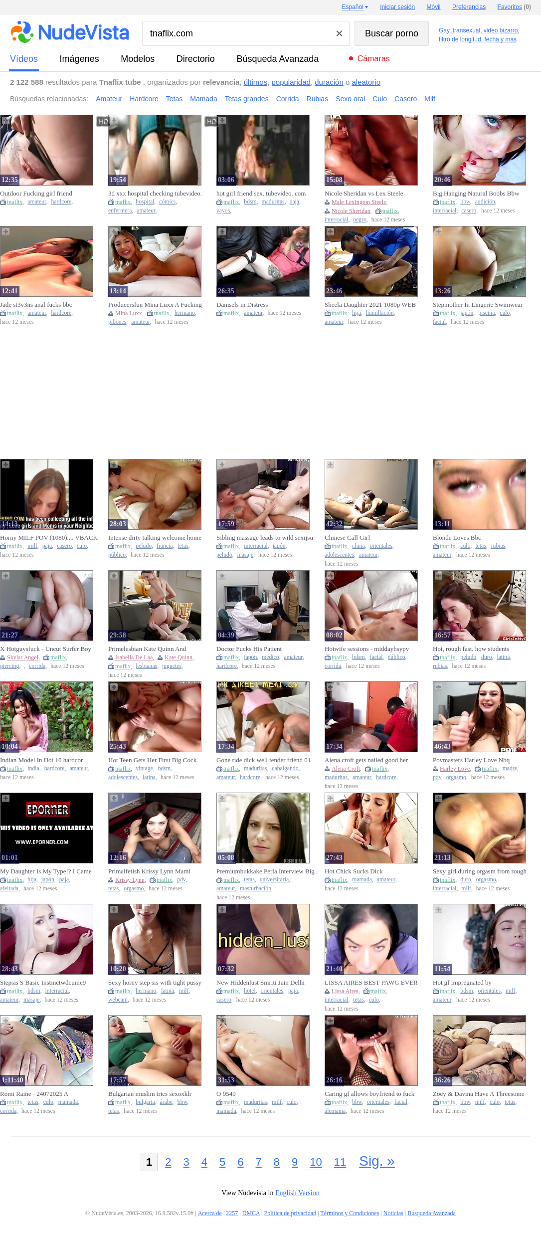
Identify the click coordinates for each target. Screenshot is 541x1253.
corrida (37, 666)
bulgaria (145, 1102)
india (33, 768)
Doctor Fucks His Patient (249, 648)
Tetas (174, 99)
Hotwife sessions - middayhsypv (367, 648)
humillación (380, 313)
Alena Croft (346, 768)
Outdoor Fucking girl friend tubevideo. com (36, 194)
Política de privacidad (290, 1213)
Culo (379, 99)
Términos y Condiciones (349, 1213)
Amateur (109, 99)
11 (340, 1162)
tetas (183, 546)
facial (439, 322)
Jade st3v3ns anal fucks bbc (36, 304)
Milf (429, 99)
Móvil (434, 6)
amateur (36, 202)
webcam (118, 1000)
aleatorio (366, 82)
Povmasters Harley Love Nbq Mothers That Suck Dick (471, 760)
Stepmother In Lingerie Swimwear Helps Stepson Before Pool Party (478, 305)
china (358, 546)
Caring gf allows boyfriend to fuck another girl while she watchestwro (370, 1094)
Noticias (393, 1213)
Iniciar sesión (397, 6)
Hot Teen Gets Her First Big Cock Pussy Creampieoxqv (152, 760)
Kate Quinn (178, 657)
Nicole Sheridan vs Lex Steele (364, 193)
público (117, 555)
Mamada (203, 99)
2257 (232, 1213)
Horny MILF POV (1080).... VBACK (49, 537)
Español (352, 6)
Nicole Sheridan (351, 211)
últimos (256, 82)
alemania (335, 1111)
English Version (297, 1193)
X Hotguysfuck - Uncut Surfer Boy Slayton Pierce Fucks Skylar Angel (45, 649)
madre (510, 768)
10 (316, 1162)
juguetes (171, 666)
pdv (437, 777)
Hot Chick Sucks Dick (354, 871)
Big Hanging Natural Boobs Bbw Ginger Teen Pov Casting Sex (476, 194)
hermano (185, 313)
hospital (145, 202)
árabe (166, 1102)
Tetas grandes (247, 99)
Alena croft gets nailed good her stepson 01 (366, 760)
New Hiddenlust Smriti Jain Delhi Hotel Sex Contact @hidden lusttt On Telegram (264, 983)
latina (503, 657)
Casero (405, 99)
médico (270, 657)
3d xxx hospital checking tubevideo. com (155, 194)
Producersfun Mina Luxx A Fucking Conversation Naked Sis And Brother (156, 305)
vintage (144, 768)
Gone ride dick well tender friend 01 (263, 760)
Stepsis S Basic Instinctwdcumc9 (43, 982)
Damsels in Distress (242, 304)
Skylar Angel (22, 657)
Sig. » (377, 1161)
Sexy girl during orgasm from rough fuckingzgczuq (480, 871)
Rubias (318, 99)
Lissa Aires (345, 991)
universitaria (274, 879)
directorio (196, 59)
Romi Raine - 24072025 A (34, 1093)
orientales (381, 546)
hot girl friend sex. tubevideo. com (261, 193)
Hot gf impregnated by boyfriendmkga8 (462, 983)
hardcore (61, 202)
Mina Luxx (128, 313)
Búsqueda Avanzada (277, 59)
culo (505, 313)
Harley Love (455, 768)
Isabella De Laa (134, 657)
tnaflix (14, 202)
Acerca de (210, 1213)
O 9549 (226, 1093)
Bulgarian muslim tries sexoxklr (149, 1093)
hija (356, 313)
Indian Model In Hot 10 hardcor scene (41, 760)
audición (485, 202)
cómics (167, 202)
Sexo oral (350, 99)
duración (329, 82)
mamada (362, 879)
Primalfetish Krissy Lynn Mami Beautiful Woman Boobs (149, 871)
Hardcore (144, 99)
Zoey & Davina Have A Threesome (479, 1093)
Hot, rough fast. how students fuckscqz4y (471, 649)
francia (165, 546)
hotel (249, 991)
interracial (336, 219)
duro (486, 657)
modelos (138, 59)
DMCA (251, 1213)
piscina (486, 313)
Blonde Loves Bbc (457, 537)
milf (32, 546)
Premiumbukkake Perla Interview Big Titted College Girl (265, 871)
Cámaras (374, 58)
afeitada (9, 888)
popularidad (290, 82)
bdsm (250, 202)
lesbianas (146, 666)
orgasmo (456, 777)
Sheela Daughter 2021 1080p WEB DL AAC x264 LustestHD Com (370, 305)
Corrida (287, 99)
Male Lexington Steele (359, 202)
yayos (223, 211)
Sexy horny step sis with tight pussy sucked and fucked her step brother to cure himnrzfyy (156, 983)
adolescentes (339, 555)
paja (294, 202)
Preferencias (469, 6)
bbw (465, 202)
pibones (117, 322)
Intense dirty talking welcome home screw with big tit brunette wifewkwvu (154, 538)
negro (359, 219)
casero (468, 211)
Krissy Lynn (130, 879)
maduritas (273, 202)
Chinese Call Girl (347, 537)
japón (466, 313)
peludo (144, 546)
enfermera (120, 211)
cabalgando (285, 768)
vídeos (24, 59)
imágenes (79, 59)
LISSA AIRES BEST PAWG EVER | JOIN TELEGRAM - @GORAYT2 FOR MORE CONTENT (373, 983)
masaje (245, 555)
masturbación (255, 888)
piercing (9, 666)
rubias (498, 546)
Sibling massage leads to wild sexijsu (264, 537)
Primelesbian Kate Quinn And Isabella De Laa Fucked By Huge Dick (151, 649)
